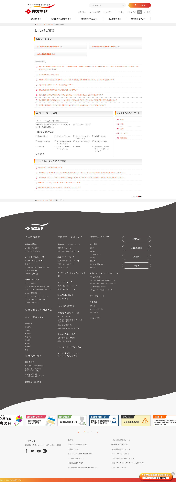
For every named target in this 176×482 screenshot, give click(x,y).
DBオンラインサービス (64, 317)
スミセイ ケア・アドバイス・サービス (36, 296)
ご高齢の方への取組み (32, 303)
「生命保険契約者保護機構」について (122, 458)
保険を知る (29, 362)
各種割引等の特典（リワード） (68, 261)
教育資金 (28, 334)
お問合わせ (82, 12)
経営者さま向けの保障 (64, 341)
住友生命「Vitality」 (64, 136)
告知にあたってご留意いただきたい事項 (80, 454)
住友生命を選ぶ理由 (33, 382)
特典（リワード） (31, 264)
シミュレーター (31, 270)
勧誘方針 (71, 440)
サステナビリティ (97, 296)
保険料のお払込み (44, 141)
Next (97, 432)
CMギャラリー (96, 318)
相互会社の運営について (97, 264)
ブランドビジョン (95, 255)
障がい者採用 (94, 312)
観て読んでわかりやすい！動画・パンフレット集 (33, 370)
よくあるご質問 (94, 12)
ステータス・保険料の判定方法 (68, 251)
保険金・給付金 (100, 136)
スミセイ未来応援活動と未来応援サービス (38, 287)
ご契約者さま (32, 237)
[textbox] (107, 5)
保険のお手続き (31, 244)
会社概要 (92, 258)
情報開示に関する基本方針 (119, 445)
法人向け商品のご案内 (66, 334)
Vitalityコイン (62, 267)
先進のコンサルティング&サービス (104, 273)
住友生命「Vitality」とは (33, 261)
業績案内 (92, 261)
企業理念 (92, 251)
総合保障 (28, 327)
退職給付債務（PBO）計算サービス (68, 328)
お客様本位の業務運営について (77, 445)
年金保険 (28, 337)
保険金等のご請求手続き (64, 325)
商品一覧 (28, 323)
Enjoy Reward (62, 299)
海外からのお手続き (83, 141)
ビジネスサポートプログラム (69, 347)
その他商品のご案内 (33, 356)
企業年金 (41, 154)
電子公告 (92, 267)
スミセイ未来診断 (30, 283)
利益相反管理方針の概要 (75, 463)
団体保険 (41, 146)
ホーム (38, 24)
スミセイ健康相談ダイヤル (33, 293)
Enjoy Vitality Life (31, 274)
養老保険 (28, 343)
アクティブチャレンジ (65, 264)
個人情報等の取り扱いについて (120, 449)
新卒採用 (92, 306)
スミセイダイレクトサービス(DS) (83, 137)
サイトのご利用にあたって (76, 458)
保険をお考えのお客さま (38, 310)
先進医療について (73, 449)
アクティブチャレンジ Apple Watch (37, 267)
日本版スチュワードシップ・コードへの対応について (127, 463)
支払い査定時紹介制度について (120, 440)
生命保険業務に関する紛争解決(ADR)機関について (83, 467)
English (121, 12)
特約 (26, 350)
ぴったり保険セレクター (35, 317)
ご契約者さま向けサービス (68, 313)
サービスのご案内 (32, 280)
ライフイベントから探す (32, 251)
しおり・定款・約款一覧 (118, 467)
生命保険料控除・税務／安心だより (64, 142)
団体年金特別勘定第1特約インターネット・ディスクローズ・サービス (70, 321)
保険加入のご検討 (101, 141)
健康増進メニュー (63, 248)
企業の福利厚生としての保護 (66, 338)
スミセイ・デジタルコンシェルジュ (64, 147)
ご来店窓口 (108, 12)
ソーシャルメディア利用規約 (120, 454)
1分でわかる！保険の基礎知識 (34, 366)
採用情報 (93, 302)
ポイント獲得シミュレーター (67, 286)
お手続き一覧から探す (32, 248)
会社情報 (93, 244)
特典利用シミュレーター (66, 289)
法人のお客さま (66, 306)
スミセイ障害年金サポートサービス (36, 300)
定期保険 (28, 347)
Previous (79, 432)
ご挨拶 (92, 248)
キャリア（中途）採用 (96, 309)
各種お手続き (42, 136)
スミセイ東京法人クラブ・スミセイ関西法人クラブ (68, 354)
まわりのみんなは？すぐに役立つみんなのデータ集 (34, 375)
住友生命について (100, 237)
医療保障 (28, 330)
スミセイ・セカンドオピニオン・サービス (38, 290)
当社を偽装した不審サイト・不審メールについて (102, 148)
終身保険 (28, 340)
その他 (78, 146)
